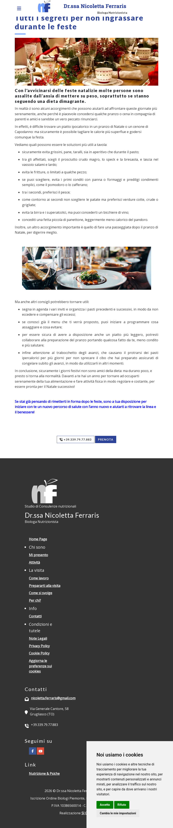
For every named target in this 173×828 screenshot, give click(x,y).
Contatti (35, 616)
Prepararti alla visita (44, 585)
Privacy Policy (39, 646)
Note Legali (38, 638)
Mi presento (38, 555)
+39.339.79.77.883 (75, 439)
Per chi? (35, 600)
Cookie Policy (39, 653)
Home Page (38, 539)
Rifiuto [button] (121, 804)
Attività (34, 562)
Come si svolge (40, 593)
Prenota (105, 439)
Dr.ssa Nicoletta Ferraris (62, 515)
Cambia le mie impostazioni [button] (118, 813)
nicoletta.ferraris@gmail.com (53, 698)
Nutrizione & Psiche (44, 773)
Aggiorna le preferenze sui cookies (40, 666)
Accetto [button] (105, 804)
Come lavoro (39, 578)
